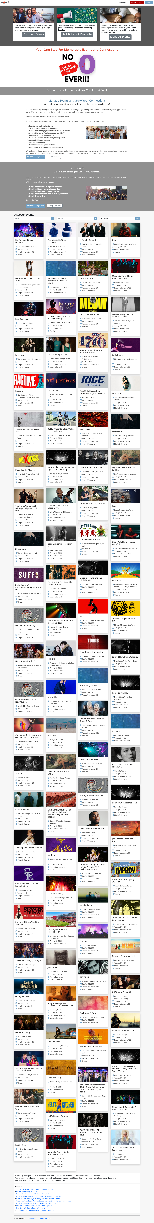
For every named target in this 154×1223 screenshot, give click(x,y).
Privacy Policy (33, 1218)
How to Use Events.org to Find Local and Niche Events (36, 1203)
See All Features (54, 157)
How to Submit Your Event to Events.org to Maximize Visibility (38, 1196)
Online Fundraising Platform (26, 1191)
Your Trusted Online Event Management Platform (34, 1189)
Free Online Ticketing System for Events (30, 1208)
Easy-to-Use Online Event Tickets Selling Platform (34, 1194)
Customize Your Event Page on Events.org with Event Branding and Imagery (44, 1201)
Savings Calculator (54, 206)
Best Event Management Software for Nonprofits (34, 1206)
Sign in (149, 2)
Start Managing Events (35, 157)
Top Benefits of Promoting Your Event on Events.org (35, 1210)
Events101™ (123, 2)
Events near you (44, 1218)
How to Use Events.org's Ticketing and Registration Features (38, 1198)
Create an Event (137, 2)
